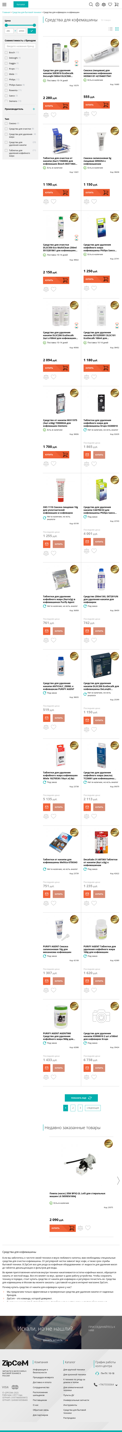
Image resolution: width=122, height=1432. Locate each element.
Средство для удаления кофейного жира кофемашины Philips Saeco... (100, 247)
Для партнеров (40, 1415)
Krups (12, 68)
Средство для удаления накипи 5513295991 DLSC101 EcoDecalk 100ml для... (100, 335)
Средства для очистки (20, 128)
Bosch (12, 52)
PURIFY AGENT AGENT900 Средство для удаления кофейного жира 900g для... (59, 1036)
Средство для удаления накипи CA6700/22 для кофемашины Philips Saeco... (100, 510)
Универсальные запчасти (76, 1400)
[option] (81, 1187)
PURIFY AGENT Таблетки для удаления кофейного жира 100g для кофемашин (100, 949)
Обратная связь (41, 1409)
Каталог (21, 4)
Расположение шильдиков (40, 1394)
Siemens (13, 101)
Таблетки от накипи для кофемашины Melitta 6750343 (60, 861)
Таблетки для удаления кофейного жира (19, 153)
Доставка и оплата (42, 1382)
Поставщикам (40, 1400)
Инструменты (70, 1405)
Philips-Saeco (15, 85)
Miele (11, 74)
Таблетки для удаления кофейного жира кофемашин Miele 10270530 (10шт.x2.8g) (60, 775)
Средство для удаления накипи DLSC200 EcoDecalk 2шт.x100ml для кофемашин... (60, 335)
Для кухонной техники (74, 1374)
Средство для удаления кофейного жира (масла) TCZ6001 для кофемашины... (100, 775)
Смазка (12, 123)
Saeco (12, 95)
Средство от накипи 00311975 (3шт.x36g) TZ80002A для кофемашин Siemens (60, 423)
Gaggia (12, 63)
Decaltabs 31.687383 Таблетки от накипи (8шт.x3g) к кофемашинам (100, 862)
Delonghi (13, 58)
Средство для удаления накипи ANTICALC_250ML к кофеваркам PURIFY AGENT (58, 686)
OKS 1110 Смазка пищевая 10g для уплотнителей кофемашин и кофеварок (60, 510)
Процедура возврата (43, 1377)
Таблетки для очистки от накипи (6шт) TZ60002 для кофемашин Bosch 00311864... (60, 161)
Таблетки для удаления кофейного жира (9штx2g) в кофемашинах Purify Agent (59, 599)
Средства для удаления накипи (18, 143)
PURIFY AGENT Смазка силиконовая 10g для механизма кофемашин (57, 949)
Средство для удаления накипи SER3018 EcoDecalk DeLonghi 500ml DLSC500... (58, 73)
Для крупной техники (74, 1369)
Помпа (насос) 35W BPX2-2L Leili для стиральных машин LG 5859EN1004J (77, 1195)
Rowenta (13, 90)
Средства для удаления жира (20, 135)
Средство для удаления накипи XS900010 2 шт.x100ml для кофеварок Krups (101, 1036)
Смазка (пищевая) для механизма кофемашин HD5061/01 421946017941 (98, 73)
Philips (12, 79)
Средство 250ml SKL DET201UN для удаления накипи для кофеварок (101, 599)
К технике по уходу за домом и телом (74, 1381)
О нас (35, 1405)
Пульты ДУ (68, 1395)
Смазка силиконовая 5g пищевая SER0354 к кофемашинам (97, 161)
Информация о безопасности (40, 1371)
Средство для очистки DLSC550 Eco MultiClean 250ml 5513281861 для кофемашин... (60, 247)
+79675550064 (106, 1384)
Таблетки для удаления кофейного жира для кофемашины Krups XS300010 (101, 423)
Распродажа (69, 1417)
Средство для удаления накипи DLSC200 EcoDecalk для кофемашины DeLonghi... (101, 686)
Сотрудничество (41, 1387)
